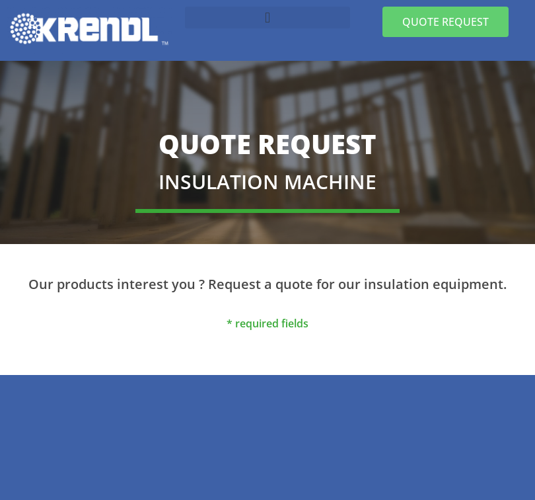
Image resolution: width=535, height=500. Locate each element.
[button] (267, 17)
